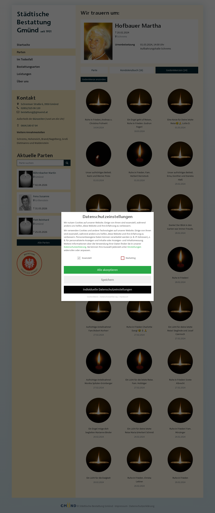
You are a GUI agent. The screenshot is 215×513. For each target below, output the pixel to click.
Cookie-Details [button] (93, 297)
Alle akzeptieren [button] (107, 270)
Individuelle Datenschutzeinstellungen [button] (107, 289)
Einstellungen (134, 246)
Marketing (128, 258)
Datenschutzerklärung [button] (109, 297)
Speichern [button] (107, 280)
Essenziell (84, 258)
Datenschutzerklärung (75, 246)
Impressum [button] (123, 297)
